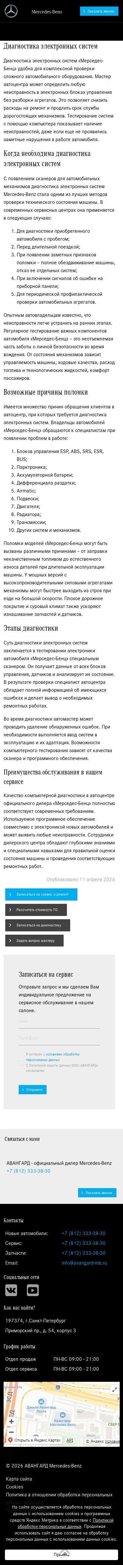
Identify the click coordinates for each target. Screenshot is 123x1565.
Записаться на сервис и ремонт (42, 894)
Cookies (14, 1486)
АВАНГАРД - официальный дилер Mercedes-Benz (34, 11)
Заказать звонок (101, 11)
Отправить (34, 1090)
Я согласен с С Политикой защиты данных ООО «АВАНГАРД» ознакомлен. (62, 1063)
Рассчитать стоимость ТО (37, 910)
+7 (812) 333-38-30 (84, 1233)
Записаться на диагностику (38, 925)
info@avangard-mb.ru (84, 1263)
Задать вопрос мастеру (35, 941)
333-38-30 (29, 1171)
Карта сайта (19, 1479)
